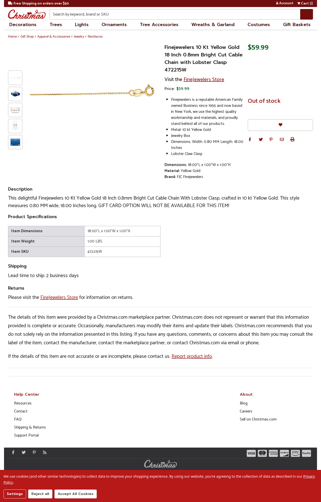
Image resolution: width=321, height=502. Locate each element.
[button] (250, 139)
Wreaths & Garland (212, 24)
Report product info (192, 356)
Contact (21, 411)
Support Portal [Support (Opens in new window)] (26, 435)
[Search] (306, 14)
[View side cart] (311, 4)
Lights (82, 24)
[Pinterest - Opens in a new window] (33, 452)
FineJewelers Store (204, 79)
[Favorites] (280, 125)
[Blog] (44, 452)
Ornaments (114, 24)
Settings (15, 493)
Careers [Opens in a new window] (246, 411)
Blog (244, 403)
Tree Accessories (159, 24)
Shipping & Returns (30, 427)
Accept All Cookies (76, 493)
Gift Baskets (296, 24)
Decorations (22, 24)
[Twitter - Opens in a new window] (23, 452)
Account (284, 3)
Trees (56, 24)
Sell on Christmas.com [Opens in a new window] (258, 419)
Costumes (259, 24)
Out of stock (264, 101)
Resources (23, 403)
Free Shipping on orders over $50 (38, 3)
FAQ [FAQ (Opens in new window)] (18, 419)
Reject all (40, 493)
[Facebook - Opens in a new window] (12, 452)
